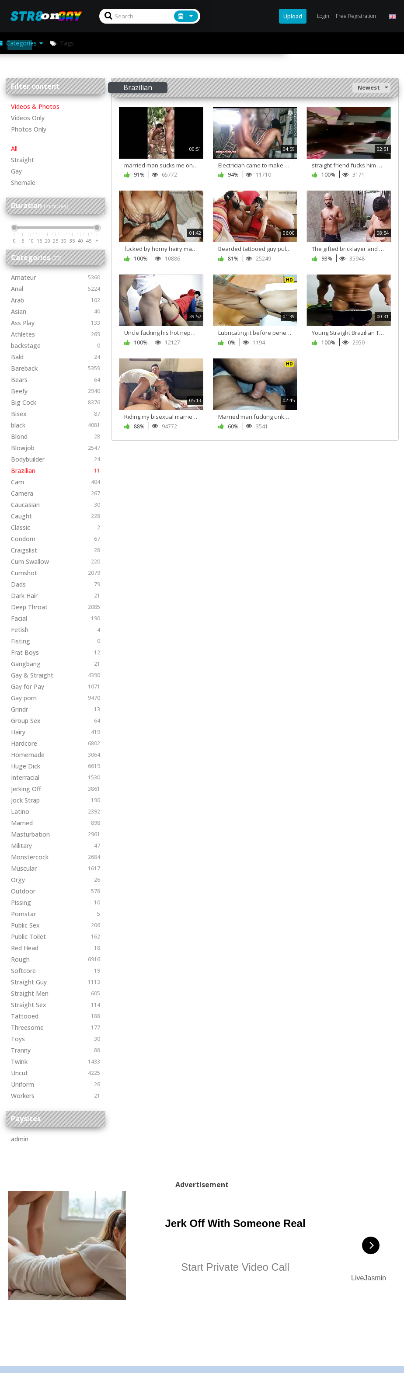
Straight (22, 160)
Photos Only (28, 129)
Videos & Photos (35, 106)
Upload (292, 16)
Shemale (23, 182)
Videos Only (28, 118)
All (14, 148)
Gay (16, 171)
